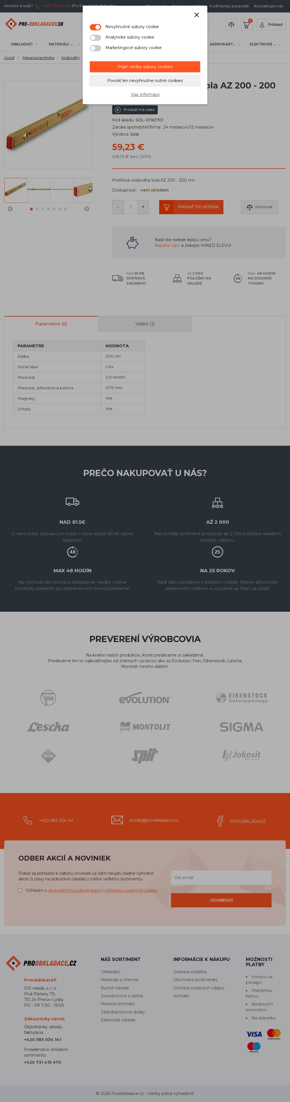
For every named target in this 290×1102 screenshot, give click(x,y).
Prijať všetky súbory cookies (145, 66)
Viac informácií (145, 94)
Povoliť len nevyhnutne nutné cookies (145, 80)
